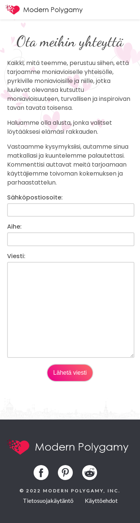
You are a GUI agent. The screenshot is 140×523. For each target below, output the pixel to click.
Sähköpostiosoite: (35, 197)
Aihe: (14, 226)
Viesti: (16, 256)
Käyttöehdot (101, 500)
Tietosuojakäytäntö (48, 500)
